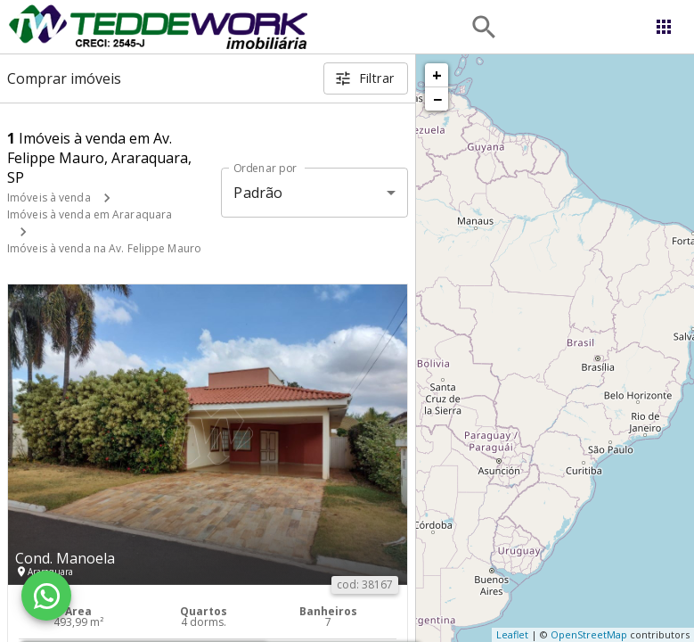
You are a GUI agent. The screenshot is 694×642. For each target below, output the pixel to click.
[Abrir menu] (663, 26)
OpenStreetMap (589, 634)
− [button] (437, 99)
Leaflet (512, 634)
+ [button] (437, 75)
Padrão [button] (257, 192)
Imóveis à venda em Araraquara (89, 214)
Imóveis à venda (49, 197)
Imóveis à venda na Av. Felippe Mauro (104, 248)
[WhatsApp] (46, 596)
